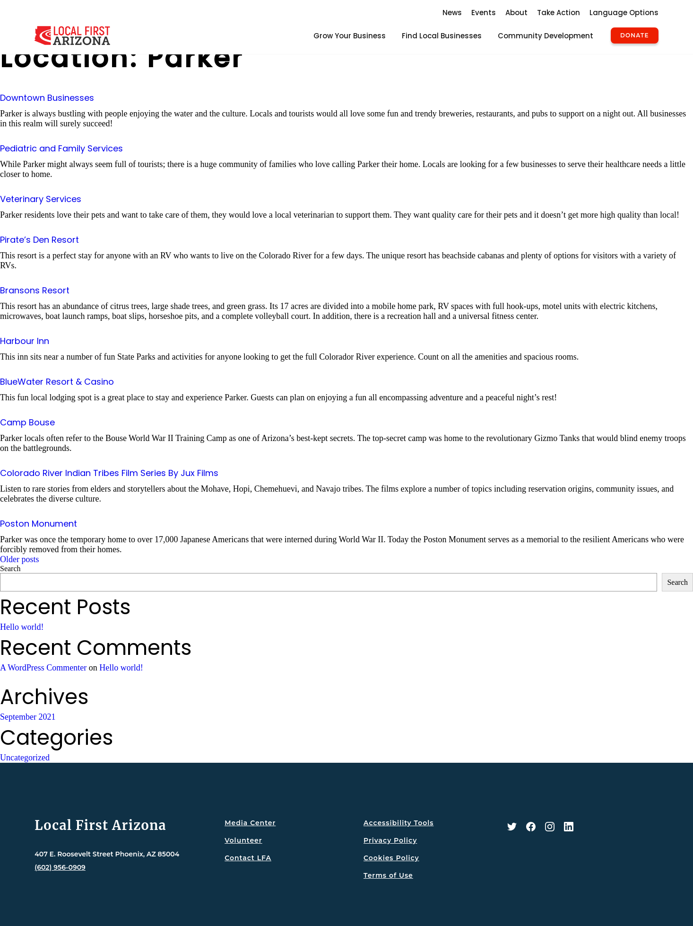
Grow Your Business (349, 36)
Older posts (19, 559)
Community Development (545, 36)
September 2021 (27, 717)
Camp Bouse (27, 422)
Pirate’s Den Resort (39, 240)
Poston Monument (38, 523)
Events (483, 13)
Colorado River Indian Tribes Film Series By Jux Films (109, 473)
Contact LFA (248, 858)
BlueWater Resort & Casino (57, 382)
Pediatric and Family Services (61, 148)
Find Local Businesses (442, 36)
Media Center (250, 823)
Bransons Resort (34, 290)
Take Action (558, 13)
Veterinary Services (40, 199)
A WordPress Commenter (43, 667)
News (452, 13)
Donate (634, 35)
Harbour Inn (24, 341)
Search (10, 568)
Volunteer (243, 840)
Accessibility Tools (398, 823)
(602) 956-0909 (60, 867)
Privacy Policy (390, 840)
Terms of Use (388, 875)
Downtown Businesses (47, 98)
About (516, 13)
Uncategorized (25, 757)
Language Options (623, 13)
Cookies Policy (391, 858)
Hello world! (21, 627)
